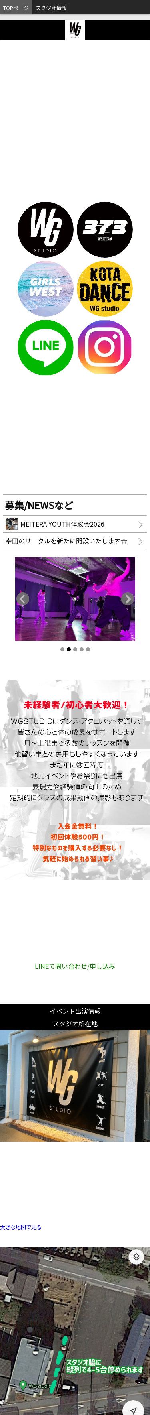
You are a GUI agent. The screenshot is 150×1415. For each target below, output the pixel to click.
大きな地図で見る (21, 1227)
